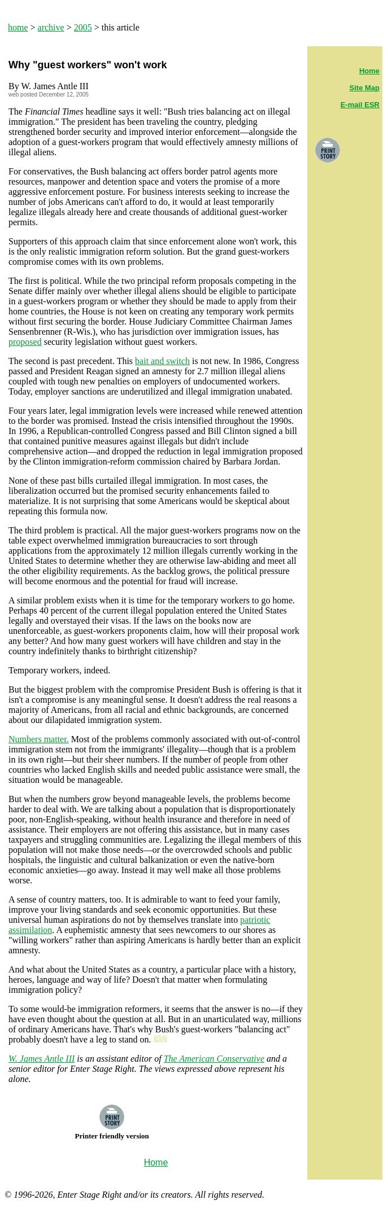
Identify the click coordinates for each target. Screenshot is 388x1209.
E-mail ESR (360, 104)
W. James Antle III (41, 1058)
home (18, 27)
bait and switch (162, 361)
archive (51, 27)
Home (369, 71)
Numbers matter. (38, 739)
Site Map (365, 88)
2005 (83, 27)
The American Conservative (214, 1058)
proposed (25, 342)
